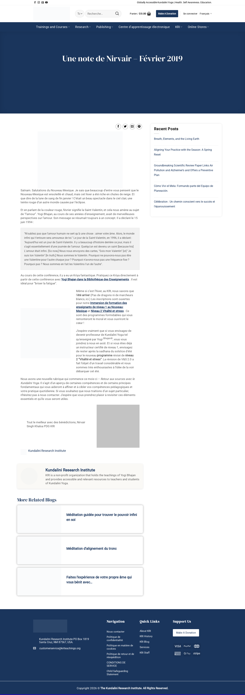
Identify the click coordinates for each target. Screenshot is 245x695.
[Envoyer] (117, 13)
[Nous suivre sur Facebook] (35, 2)
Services (145, 647)
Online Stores (198, 27)
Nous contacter (116, 631)
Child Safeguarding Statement (118, 673)
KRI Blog (145, 641)
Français (206, 13)
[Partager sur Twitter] (125, 126)
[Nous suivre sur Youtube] (46, 2)
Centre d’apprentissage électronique (144, 27)
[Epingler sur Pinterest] (139, 126)
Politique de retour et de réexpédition (119, 656)
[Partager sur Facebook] (118, 126)
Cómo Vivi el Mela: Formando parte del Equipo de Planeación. (183, 188)
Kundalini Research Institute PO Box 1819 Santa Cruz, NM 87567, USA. (64, 641)
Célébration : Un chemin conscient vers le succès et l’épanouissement (184, 204)
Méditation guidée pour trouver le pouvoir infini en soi (101, 517)
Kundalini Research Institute (47, 450)
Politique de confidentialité (115, 638)
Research (83, 27)
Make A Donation (167, 13)
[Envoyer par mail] (132, 126)
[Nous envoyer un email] (43, 2)
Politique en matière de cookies (120, 647)
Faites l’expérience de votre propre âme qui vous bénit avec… (99, 579)
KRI (178, 27)
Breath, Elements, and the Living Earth (176, 138)
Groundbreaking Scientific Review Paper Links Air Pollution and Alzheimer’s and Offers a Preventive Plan (183, 170)
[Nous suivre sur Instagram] (39, 2)
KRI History (146, 636)
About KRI (146, 631)
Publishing (104, 27)
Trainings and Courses (53, 27)
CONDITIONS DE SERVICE (117, 664)
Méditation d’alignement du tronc (91, 549)
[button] (140, 13)
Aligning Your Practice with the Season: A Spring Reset (183, 152)
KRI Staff (145, 653)
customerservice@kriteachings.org (56, 648)
